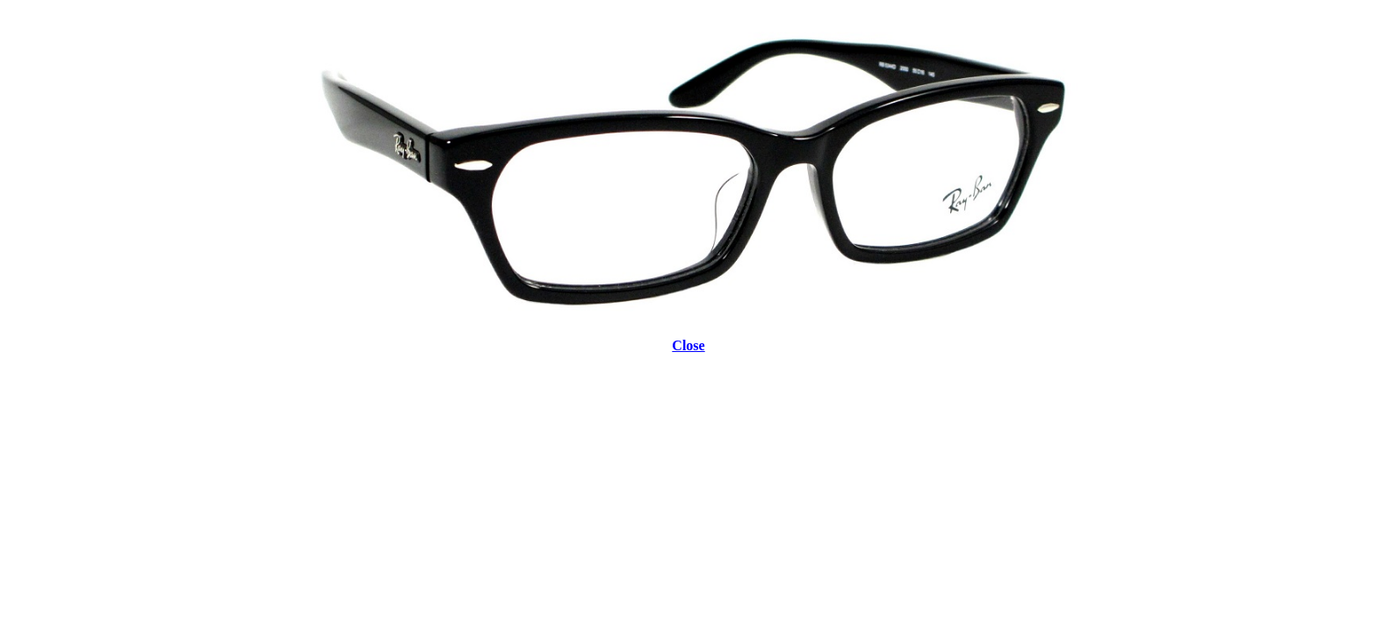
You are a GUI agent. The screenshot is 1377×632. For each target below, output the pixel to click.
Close (688, 345)
